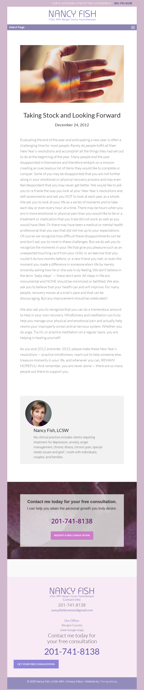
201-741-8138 (72, 521)
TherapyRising (108, 682)
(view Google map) (72, 630)
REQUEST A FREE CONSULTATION (72, 536)
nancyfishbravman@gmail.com (72, 610)
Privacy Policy (74, 682)
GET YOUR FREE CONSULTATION (36, 664)
